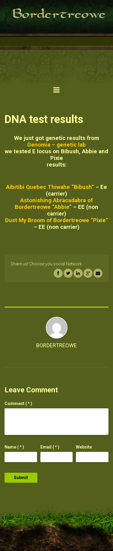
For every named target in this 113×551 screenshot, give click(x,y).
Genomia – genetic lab (56, 144)
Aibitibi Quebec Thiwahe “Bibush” (50, 187)
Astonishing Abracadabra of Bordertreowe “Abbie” (54, 203)
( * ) (18, 403)
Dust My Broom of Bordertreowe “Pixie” (56, 220)
